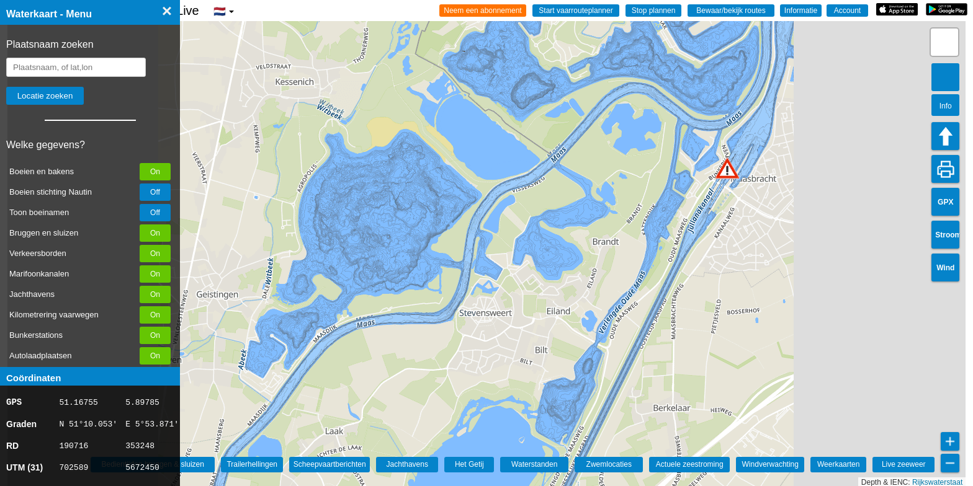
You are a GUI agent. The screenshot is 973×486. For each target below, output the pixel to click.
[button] (727, 168)
